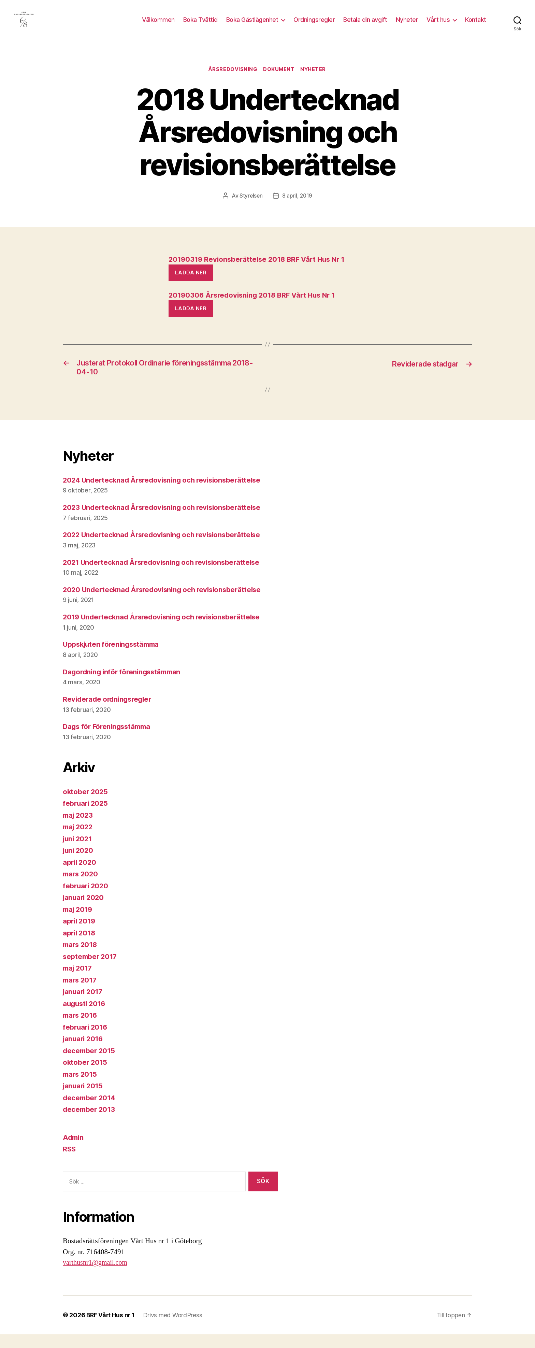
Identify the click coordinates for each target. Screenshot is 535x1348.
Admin (74, 1151)
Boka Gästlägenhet (252, 24)
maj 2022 (79, 840)
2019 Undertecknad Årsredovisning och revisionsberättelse (165, 631)
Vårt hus (438, 24)
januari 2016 (84, 1052)
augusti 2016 (85, 1017)
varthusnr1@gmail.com (96, 1276)
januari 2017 (84, 1005)
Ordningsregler (314, 24)
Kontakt (475, 24)
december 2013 (90, 1123)
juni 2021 (78, 852)
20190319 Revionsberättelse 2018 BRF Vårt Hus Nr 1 (260, 270)
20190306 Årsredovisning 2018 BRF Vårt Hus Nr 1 (256, 306)
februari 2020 (86, 899)
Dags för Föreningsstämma (109, 740)
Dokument (279, 80)
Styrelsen (251, 206)
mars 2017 (81, 993)
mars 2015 (81, 1088)
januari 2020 (84, 911)
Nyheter (407, 24)
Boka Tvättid (200, 24)
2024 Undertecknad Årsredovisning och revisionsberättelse (166, 493)
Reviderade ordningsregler (109, 713)
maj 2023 (79, 828)
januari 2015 (84, 1099)
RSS (69, 1163)
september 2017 (91, 970)
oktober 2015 (86, 1076)
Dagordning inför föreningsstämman (124, 685)
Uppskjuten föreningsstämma (113, 658)
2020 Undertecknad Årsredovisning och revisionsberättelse (166, 603)
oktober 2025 (86, 805)
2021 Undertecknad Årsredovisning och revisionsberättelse (165, 576)
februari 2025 (86, 817)
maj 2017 (78, 982)
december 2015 (90, 1064)
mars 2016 (81, 1029)
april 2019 (80, 935)
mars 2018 (81, 958)
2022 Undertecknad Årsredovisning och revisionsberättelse (166, 548)
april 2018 (80, 946)
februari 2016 (86, 1040)
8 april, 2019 (297, 206)
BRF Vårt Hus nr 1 (111, 1328)
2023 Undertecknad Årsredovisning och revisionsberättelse (166, 521)
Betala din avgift (365, 24)
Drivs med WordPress (174, 1328)
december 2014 (90, 1111)
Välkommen (158, 24)
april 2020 (80, 876)
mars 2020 (81, 888)
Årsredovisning (232, 80)
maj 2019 (79, 923)
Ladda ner (191, 284)
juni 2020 (79, 864)
